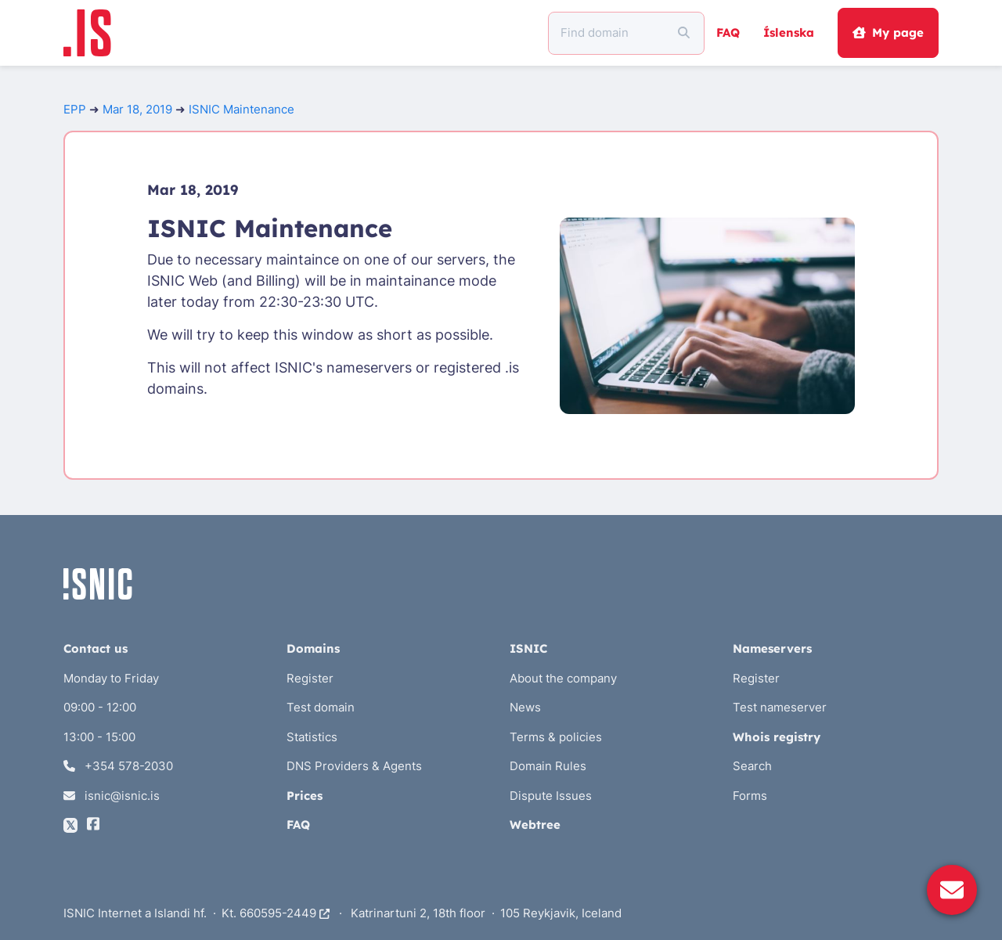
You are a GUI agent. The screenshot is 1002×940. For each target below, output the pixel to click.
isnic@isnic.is (111, 795)
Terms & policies (556, 736)
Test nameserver (780, 707)
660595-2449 (285, 913)
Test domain (321, 707)
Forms (750, 795)
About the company (563, 678)
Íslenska (788, 32)
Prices (305, 795)
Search (752, 765)
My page (887, 32)
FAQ (728, 32)
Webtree (535, 824)
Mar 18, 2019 (137, 109)
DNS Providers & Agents (354, 765)
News (525, 707)
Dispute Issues (551, 795)
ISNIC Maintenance (241, 109)
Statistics (312, 736)
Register (310, 678)
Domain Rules (548, 765)
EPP (74, 109)
